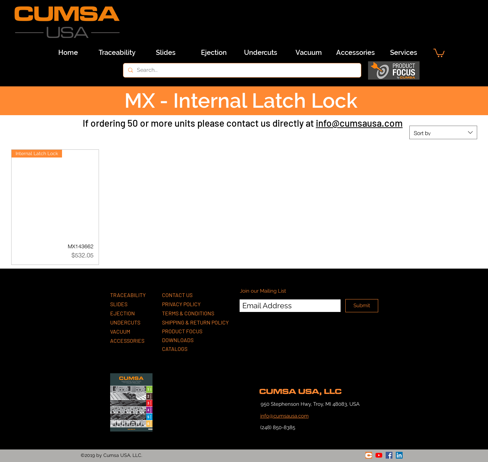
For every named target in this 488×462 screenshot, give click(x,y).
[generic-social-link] (368, 455)
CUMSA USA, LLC (300, 391)
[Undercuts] (261, 52)
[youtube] (378, 455)
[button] (439, 52)
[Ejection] (214, 52)
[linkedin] (399, 455)
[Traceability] (117, 52)
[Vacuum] (309, 52)
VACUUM (120, 331)
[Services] (404, 52)
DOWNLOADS (178, 340)
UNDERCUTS (125, 322)
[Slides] (166, 52)
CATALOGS (174, 348)
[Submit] (361, 305)
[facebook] (389, 455)
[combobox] (443, 132)
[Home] (68, 52)
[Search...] (242, 70)
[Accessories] (355, 52)
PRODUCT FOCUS (182, 331)
